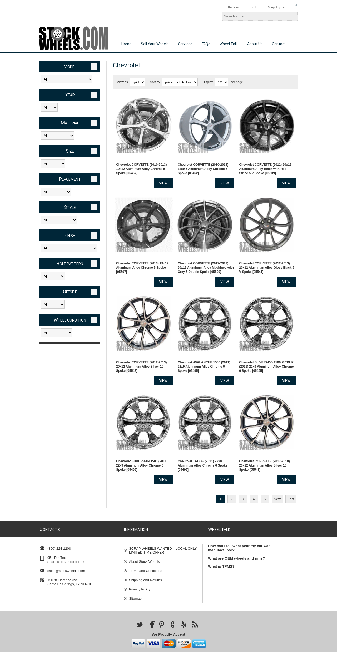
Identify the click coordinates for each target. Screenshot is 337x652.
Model (69, 66)
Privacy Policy (139, 573)
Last (291, 483)
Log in (253, 7)
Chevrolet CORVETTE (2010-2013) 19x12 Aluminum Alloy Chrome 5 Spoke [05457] (141, 165)
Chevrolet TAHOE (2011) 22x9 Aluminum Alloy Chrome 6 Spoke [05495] (202, 450)
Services (185, 44)
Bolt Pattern (70, 263)
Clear (94, 66)
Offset (70, 291)
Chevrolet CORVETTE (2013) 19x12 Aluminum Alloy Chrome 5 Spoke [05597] (142, 260)
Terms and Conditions (145, 555)
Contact (279, 44)
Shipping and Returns (145, 564)
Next (277, 483)
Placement (70, 179)
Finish (69, 235)
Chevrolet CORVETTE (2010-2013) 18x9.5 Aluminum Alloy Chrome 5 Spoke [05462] (203, 165)
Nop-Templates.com (249, 646)
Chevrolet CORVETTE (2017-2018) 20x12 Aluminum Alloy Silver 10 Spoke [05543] (264, 450)
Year (70, 94)
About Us (254, 44)
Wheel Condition (70, 320)
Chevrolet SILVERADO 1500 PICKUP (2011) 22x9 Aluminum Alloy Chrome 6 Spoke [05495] (266, 355)
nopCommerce (290, 646)
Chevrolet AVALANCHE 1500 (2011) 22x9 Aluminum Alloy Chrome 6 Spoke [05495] (204, 355)
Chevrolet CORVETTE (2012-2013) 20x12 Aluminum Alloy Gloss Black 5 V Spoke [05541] (266, 260)
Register (233, 7)
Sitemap (135, 583)
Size (70, 151)
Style (70, 207)
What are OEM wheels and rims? (236, 542)
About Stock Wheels (144, 546)
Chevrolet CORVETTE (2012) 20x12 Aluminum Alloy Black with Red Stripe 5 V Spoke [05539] (265, 165)
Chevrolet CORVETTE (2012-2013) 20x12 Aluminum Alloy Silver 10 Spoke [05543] (141, 355)
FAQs (206, 44)
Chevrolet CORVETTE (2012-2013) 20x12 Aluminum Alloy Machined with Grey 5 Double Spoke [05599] (206, 260)
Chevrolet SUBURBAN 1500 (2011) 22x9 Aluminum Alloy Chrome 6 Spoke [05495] (141, 450)
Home (126, 44)
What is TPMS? (221, 551)
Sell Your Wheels (154, 44)
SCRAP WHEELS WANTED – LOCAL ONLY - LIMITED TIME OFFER (164, 535)
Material (70, 123)
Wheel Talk (229, 44)
